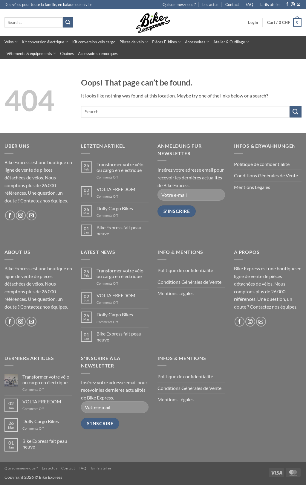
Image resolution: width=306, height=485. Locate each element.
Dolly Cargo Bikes (115, 208)
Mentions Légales (252, 187)
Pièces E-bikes (166, 42)
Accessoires (197, 42)
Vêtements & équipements (31, 53)
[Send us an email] (298, 4)
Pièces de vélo (134, 42)
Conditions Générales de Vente (266, 175)
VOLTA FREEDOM (116, 189)
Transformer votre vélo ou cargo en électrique (120, 167)
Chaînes (67, 53)
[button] (253, 22)
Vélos (11, 42)
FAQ (249, 4)
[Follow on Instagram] (293, 4)
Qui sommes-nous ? (179, 4)
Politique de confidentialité (262, 164)
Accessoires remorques (98, 53)
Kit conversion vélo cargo (93, 41)
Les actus (210, 4)
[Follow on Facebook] (287, 4)
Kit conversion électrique (45, 42)
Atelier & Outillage (231, 42)
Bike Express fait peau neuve (119, 230)
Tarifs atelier (270, 4)
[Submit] (68, 22)
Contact (232, 4)
